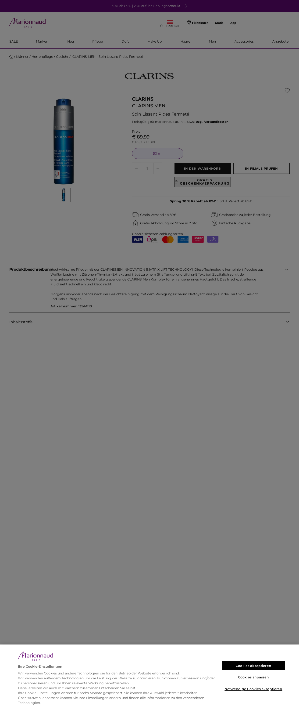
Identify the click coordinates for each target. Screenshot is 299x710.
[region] (149, 677)
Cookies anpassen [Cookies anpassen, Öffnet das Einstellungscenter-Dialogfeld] (253, 677)
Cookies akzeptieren (253, 666)
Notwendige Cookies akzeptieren (253, 689)
